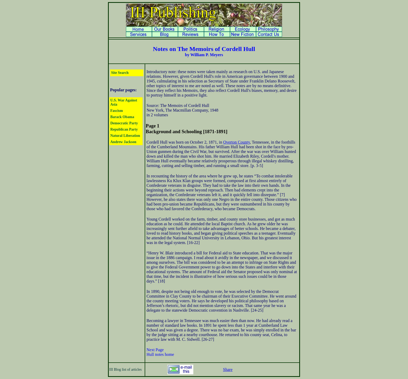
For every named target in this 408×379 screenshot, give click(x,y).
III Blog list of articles (125, 369)
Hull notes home (160, 354)
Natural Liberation (125, 136)
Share (227, 369)
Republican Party (124, 129)
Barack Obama (122, 117)
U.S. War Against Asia (123, 102)
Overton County (236, 142)
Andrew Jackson (123, 142)
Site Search (120, 73)
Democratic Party (124, 123)
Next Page (155, 350)
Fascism (116, 111)
